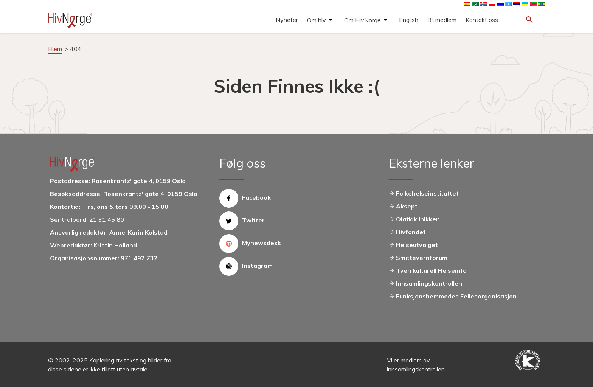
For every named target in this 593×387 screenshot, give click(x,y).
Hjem (55, 49)
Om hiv (316, 20)
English (408, 19)
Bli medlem (441, 19)
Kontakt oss (482, 19)
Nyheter (287, 19)
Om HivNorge (362, 20)
